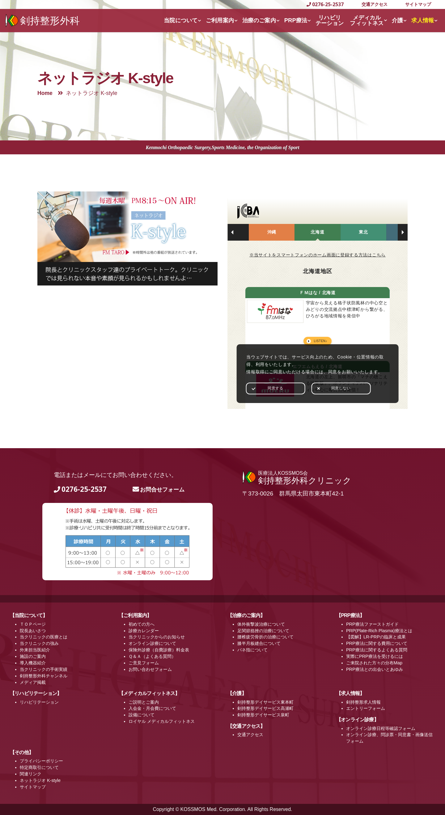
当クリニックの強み (39, 643)
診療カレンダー (144, 630)
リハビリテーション (39, 702)
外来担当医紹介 (35, 649)
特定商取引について (39, 767)
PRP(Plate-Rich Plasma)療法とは (379, 630)
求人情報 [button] (422, 20)
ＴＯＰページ (33, 624)
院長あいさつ (33, 630)
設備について (142, 714)
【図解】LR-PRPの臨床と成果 (376, 636)
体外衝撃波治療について (261, 624)
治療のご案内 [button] (259, 20)
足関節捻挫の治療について (263, 630)
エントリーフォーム (365, 708)
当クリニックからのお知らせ (157, 636)
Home (45, 93)
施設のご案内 (33, 656)
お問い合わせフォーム (150, 669)
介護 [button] (397, 20)
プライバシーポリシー (41, 760)
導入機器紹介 (33, 662)
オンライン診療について (152, 643)
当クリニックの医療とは (43, 636)
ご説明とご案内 (144, 702)
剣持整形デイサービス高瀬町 (265, 708)
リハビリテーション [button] (330, 20)
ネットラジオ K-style (40, 780)
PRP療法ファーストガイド (372, 624)
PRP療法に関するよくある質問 (376, 649)
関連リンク (30, 773)
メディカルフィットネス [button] (367, 20)
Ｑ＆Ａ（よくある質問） (152, 656)
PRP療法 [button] (295, 20)
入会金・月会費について (152, 708)
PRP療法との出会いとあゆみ (374, 669)
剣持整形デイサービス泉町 (263, 714)
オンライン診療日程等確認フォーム (380, 728)
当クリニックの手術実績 (43, 669)
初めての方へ (142, 624)
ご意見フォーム (144, 662)
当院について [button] (180, 20)
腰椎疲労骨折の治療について (265, 636)
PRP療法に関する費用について (376, 643)
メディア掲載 (33, 682)
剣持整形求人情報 (363, 702)
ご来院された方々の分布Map (374, 662)
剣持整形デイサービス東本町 (265, 702)
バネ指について (252, 649)
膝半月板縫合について (259, 643)
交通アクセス (375, 4)
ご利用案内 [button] (220, 20)
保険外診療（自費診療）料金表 (159, 649)
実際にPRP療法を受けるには (374, 656)
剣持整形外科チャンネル (43, 675)
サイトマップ (418, 4)
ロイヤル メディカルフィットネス (162, 721)
